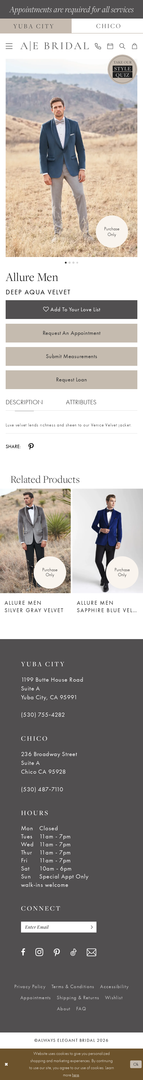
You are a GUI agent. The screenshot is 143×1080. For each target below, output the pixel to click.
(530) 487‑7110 (42, 789)
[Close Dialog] (6, 1064)
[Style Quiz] (122, 69)
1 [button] (66, 263)
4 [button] (77, 263)
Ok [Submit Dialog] (136, 1064)
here (75, 1075)
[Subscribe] (89, 927)
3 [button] (73, 263)
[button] (9, 46)
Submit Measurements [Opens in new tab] (71, 356)
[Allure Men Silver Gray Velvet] (35, 541)
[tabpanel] (71, 158)
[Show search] (122, 46)
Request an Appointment (72, 333)
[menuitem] (9, 46)
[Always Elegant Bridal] (54, 46)
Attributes (81, 402)
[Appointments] (110, 46)
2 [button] (69, 263)
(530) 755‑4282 (43, 714)
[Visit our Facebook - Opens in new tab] (23, 952)
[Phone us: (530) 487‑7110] (97, 46)
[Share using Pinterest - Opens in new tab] (31, 446)
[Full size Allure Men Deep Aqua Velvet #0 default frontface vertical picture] (71, 158)
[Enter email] (58, 927)
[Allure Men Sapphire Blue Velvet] (107, 541)
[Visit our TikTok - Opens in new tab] (73, 952)
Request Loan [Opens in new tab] (71, 379)
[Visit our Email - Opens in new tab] (91, 952)
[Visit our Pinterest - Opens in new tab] (57, 953)
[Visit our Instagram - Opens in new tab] (39, 952)
